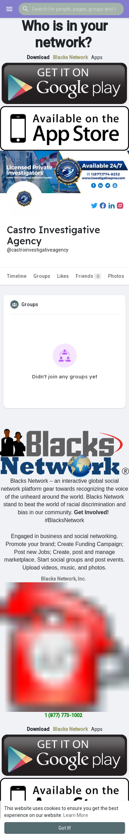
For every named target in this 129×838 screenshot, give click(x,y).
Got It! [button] (64, 828)
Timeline (16, 276)
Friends (88, 276)
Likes (63, 276)
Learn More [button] (75, 815)
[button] (71, 9)
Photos (116, 276)
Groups (41, 276)
